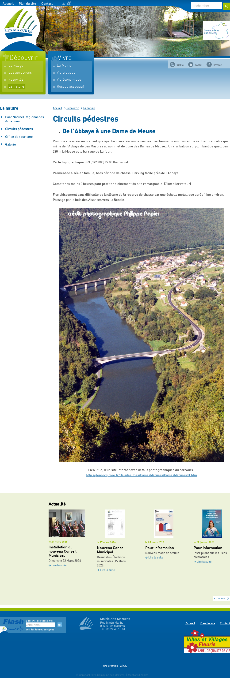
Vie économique (69, 79)
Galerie (10, 144)
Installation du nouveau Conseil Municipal (63, 551)
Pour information (159, 548)
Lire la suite (59, 565)
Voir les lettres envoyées (40, 629)
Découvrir (23, 58)
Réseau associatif (70, 86)
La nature (16, 86)
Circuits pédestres (19, 129)
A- (63, 4)
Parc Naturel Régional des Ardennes (24, 119)
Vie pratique (66, 72)
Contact (47, 3)
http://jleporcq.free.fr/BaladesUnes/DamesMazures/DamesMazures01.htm (141, 475)
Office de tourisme (19, 137)
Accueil (8, 3)
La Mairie (64, 65)
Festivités (15, 79)
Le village (15, 65)
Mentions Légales (138, 675)
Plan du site (27, 3)
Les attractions (20, 72)
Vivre (65, 58)
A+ (69, 3)
